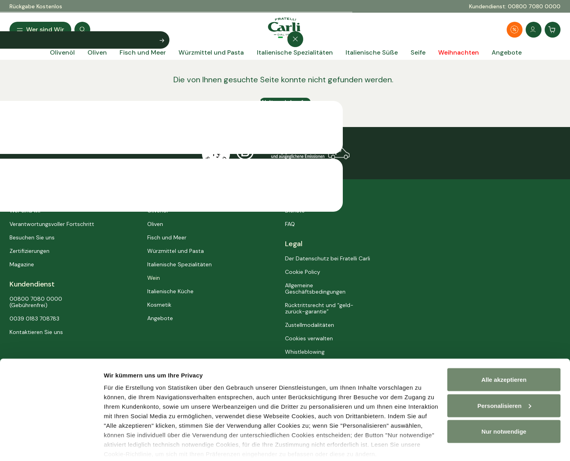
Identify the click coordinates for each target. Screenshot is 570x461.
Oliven (155, 224)
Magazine (22, 264)
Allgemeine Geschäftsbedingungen (315, 288)
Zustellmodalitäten (309, 324)
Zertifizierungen (29, 250)
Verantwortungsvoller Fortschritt (52, 224)
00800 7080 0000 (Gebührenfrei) (36, 302)
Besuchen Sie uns (32, 237)
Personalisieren (126, 445)
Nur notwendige (503, 401)
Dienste (295, 210)
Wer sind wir (25, 210)
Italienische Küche (170, 291)
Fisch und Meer (166, 237)
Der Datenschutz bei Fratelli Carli (327, 258)
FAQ (290, 224)
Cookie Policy (302, 271)
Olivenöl (157, 210)
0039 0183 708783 (34, 318)
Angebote (160, 318)
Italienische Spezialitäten (179, 264)
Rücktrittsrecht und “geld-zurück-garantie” (319, 308)
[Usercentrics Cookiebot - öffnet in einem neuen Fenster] (51, 446)
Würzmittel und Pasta (175, 250)
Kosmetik (159, 304)
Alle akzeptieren (503, 350)
